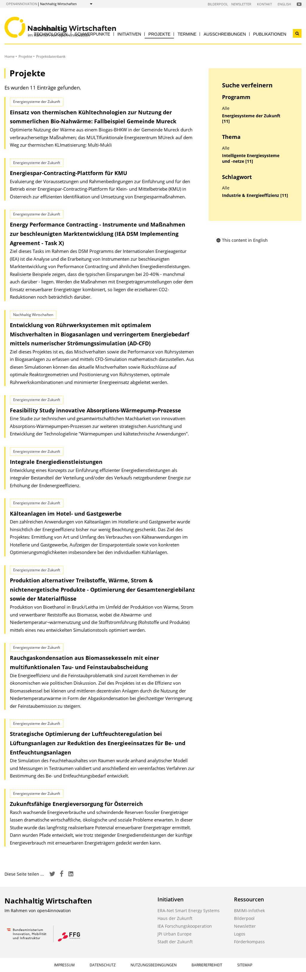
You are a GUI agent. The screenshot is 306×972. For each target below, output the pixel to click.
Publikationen (269, 34)
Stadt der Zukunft (175, 941)
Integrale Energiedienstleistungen (56, 461)
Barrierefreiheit (207, 965)
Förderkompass (249, 941)
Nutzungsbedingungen (154, 965)
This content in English (242, 240)
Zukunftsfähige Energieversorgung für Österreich (76, 803)
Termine (187, 34)
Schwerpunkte (92, 34)
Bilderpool (218, 4)
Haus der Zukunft (174, 918)
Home (9, 56)
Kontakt (264, 4)
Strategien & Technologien (51, 31)
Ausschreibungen (225, 34)
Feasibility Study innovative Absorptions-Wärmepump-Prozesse (95, 410)
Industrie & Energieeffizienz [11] (255, 195)
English (284, 4)
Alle (226, 108)
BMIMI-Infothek (249, 910)
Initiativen (129, 34)
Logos (239, 934)
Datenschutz (103, 965)
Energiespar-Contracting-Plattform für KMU (68, 173)
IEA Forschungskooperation (184, 926)
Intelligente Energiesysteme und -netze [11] (250, 158)
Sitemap (244, 965)
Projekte (159, 34)
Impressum (64, 965)
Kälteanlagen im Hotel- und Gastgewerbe (66, 513)
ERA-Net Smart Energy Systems (188, 910)
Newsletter (241, 4)
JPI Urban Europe (174, 934)
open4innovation (21, 3)
